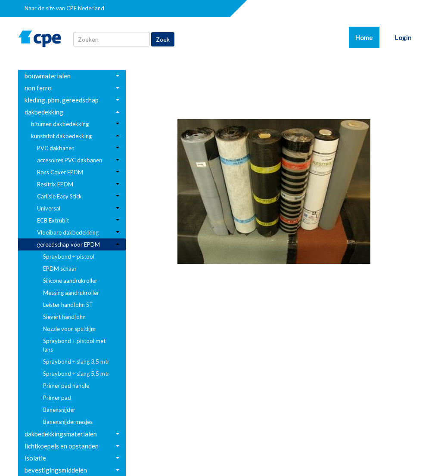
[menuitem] (72, 76)
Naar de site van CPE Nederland (64, 8)
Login (403, 37)
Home (367, 37)
